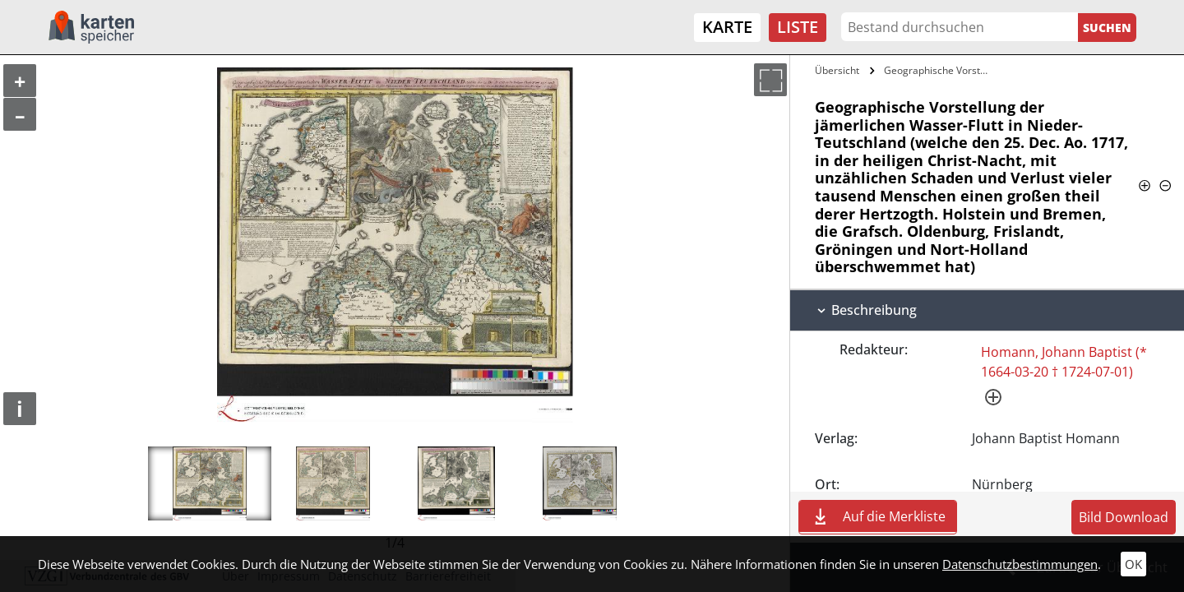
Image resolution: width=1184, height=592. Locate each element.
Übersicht (837, 70)
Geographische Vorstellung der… (940, 70)
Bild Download (1123, 517)
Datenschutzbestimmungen (1020, 564)
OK (1133, 564)
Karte (727, 27)
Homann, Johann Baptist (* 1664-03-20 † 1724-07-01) (1064, 362)
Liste (797, 27)
